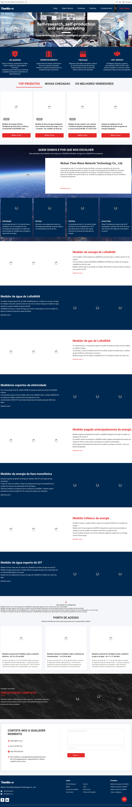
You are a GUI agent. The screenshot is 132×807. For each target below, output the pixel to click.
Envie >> (76, 755)
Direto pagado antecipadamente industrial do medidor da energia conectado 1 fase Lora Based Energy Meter (101, 445)
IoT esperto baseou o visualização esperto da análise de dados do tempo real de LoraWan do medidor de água (101, 347)
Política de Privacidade (89, 792)
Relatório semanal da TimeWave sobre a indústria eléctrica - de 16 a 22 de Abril (20, 655)
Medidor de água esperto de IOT (21, 562)
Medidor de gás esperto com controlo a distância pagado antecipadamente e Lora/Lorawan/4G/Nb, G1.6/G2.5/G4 (82, 126)
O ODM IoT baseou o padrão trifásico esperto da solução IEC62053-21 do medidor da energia (100, 524)
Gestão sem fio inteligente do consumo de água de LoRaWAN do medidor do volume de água (29, 576)
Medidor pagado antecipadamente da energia (102, 429)
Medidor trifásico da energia (91, 518)
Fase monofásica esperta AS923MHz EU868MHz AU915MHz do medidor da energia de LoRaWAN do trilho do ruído (100, 263)
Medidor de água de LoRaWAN (20, 296)
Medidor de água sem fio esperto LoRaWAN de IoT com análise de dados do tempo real (101, 355)
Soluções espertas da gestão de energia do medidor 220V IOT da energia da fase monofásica (26, 480)
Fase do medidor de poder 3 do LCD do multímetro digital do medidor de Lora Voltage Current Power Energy (100, 534)
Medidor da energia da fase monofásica (26, 474)
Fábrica (68, 787)
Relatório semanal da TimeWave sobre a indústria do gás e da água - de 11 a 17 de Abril (110, 655)
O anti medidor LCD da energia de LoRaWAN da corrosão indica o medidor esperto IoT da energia (101, 258)
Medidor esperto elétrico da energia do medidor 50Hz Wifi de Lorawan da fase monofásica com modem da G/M (101, 268)
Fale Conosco (70, 792)
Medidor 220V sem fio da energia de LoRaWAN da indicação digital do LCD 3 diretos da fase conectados (34, 607)
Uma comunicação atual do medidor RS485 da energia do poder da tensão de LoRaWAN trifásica (29, 391)
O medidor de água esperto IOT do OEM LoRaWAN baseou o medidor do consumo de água (30, 301)
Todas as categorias (116, 792)
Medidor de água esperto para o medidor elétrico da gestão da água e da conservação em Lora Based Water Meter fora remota (29, 571)
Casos (85, 787)
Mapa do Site (86, 789)
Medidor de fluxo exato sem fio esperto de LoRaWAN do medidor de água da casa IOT (28, 567)
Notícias (85, 784)
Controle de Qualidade (72, 789)
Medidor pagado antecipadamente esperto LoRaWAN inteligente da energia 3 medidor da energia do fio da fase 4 (101, 436)
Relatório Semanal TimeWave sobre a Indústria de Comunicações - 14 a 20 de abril (65, 655)
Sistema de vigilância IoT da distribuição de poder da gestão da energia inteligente (114, 126)
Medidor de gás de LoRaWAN (91, 340)
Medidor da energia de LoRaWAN (94, 252)
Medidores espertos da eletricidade (23, 385)
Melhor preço (16, 135)
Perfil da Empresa (71, 784)
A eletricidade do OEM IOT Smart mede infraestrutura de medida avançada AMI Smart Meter (28, 401)
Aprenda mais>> (65, 188)
